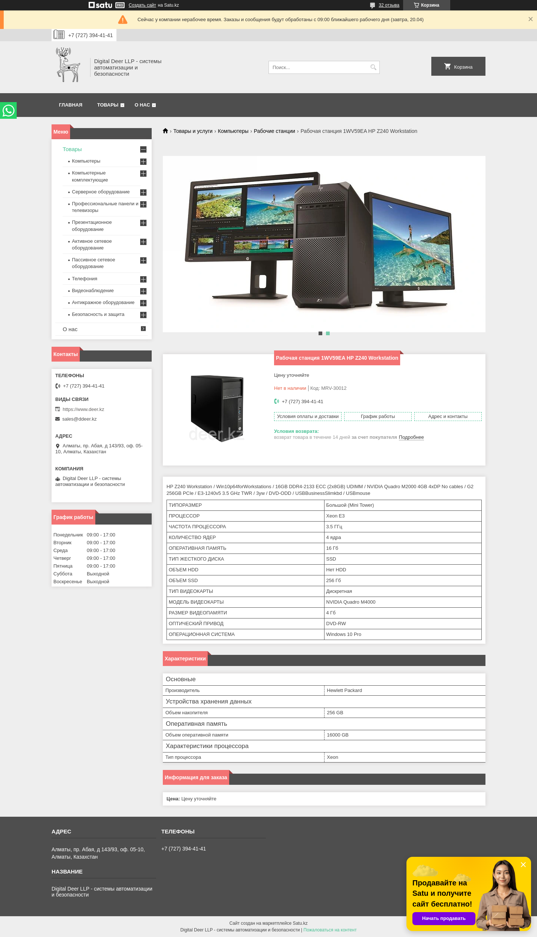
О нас (142, 105)
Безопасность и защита (98, 314)
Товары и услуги (193, 131)
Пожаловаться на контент (329, 930)
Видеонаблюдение (93, 290)
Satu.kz (300, 923)
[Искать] (373, 67)
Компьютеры (233, 131)
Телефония (84, 278)
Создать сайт (142, 5)
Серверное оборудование (101, 192)
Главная (70, 105)
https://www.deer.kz (83, 409)
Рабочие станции (274, 131)
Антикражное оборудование (103, 302)
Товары (107, 105)
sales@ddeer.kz (79, 419)
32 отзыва (389, 5)
